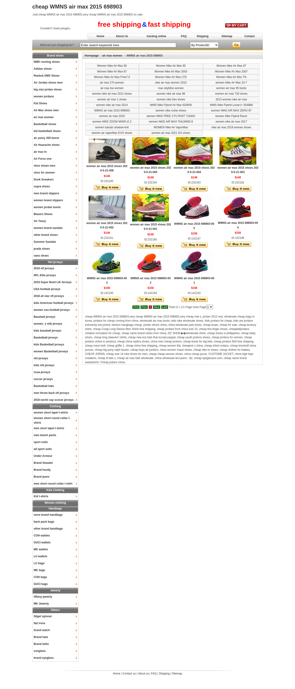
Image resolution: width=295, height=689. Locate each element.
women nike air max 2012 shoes (112, 93)
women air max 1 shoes (112, 99)
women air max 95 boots (231, 88)
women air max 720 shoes (231, 93)
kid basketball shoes (47, 131)
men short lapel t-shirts (49, 428)
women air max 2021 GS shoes (171, 133)
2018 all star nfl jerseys (49, 296)
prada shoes (42, 248)
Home (100, 36)
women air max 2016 (112, 116)
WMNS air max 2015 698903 (112, 110)
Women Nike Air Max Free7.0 (112, 77)
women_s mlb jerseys (48, 323)
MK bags (39, 570)
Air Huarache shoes (47, 145)
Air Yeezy (40, 221)
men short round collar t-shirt (53, 483)
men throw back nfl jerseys (51, 393)
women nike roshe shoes (171, 110)
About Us (122, 36)
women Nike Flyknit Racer (231, 116)
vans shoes (41, 255)
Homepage (92, 55)
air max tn (40, 151)
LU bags (39, 563)
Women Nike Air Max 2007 (231, 71)
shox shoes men (44, 165)
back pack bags (44, 521)
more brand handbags (48, 514)
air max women (44, 117)
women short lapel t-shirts (51, 412)
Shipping (202, 36)
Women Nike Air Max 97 (231, 65)
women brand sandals (48, 228)
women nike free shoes (171, 99)
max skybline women (171, 88)
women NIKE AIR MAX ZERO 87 (231, 110)
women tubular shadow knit (112, 127)
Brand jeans (42, 476)
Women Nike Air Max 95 (171, 65)
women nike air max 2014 (112, 105)
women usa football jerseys (52, 310)
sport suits (41, 442)
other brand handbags (48, 528)
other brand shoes (46, 235)
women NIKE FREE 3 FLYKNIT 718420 (171, 116)
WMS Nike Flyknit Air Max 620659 (171, 105)
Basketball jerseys (46, 337)
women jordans (44, 96)
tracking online (156, 36)
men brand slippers (46, 193)
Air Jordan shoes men (48, 82)
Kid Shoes (40, 103)
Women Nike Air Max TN (231, 77)
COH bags (40, 577)
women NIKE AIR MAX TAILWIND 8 (171, 121)
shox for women (44, 172)
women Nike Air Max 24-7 (231, 82)
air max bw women (112, 88)
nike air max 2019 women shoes (231, 127)
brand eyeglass (44, 657)
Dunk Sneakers (44, 179)
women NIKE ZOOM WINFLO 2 (111, 121)
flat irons (39, 623)
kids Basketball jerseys (49, 344)
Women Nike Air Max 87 (112, 71)
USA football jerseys (47, 289)
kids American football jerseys (54, 303)
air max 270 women (112, 82)
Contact (250, 36)
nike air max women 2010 (171, 82)
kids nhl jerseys (44, 365)
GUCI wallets (42, 542)
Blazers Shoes (43, 214)
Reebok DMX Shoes (47, 75)
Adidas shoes (43, 68)
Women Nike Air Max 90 (112, 65)
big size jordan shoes (48, 89)
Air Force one (42, 158)
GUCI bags (41, 584)
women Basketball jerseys (51, 351)
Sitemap (226, 36)
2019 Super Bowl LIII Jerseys (53, 282)
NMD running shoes (47, 61)
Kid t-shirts (41, 496)
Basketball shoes (45, 124)
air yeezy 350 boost (46, 138)
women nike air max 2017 (231, 121)
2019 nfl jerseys (44, 268)
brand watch (42, 630)
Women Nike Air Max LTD (171, 77)
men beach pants (45, 435)
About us (143, 673)
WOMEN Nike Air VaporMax (171, 127)
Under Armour (43, 456)
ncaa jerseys (42, 372)
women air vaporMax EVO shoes (112, 133)
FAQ (184, 36)
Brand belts (41, 644)
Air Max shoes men (46, 110)
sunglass (40, 651)
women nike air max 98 (171, 93)
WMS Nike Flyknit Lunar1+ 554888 (231, 105)
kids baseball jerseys (47, 330)
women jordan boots (47, 207)
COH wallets (42, 535)
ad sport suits (43, 449)
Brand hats (41, 637)
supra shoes (42, 186)
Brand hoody (42, 469)
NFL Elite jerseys (45, 275)
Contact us (129, 673)
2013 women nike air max (231, 99)
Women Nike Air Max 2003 (170, 71)
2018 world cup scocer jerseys (54, 399)
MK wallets (41, 549)
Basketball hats (44, 386)
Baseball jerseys (44, 316)
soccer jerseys (43, 379)
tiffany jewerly (43, 596)
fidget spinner (43, 616)
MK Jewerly (41, 603)
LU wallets (40, 556)
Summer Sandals (45, 241)
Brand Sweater (43, 462)
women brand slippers (48, 200)
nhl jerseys (41, 358)
